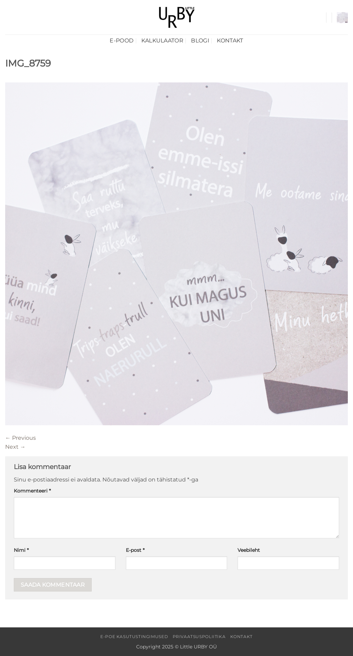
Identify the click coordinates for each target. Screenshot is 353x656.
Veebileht (249, 550)
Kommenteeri (32, 491)
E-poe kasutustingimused (134, 636)
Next (15, 447)
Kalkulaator (162, 40)
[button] (342, 18)
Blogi (200, 40)
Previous (20, 438)
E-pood (121, 40)
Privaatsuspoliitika (199, 636)
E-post (135, 550)
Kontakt (230, 40)
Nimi (21, 550)
